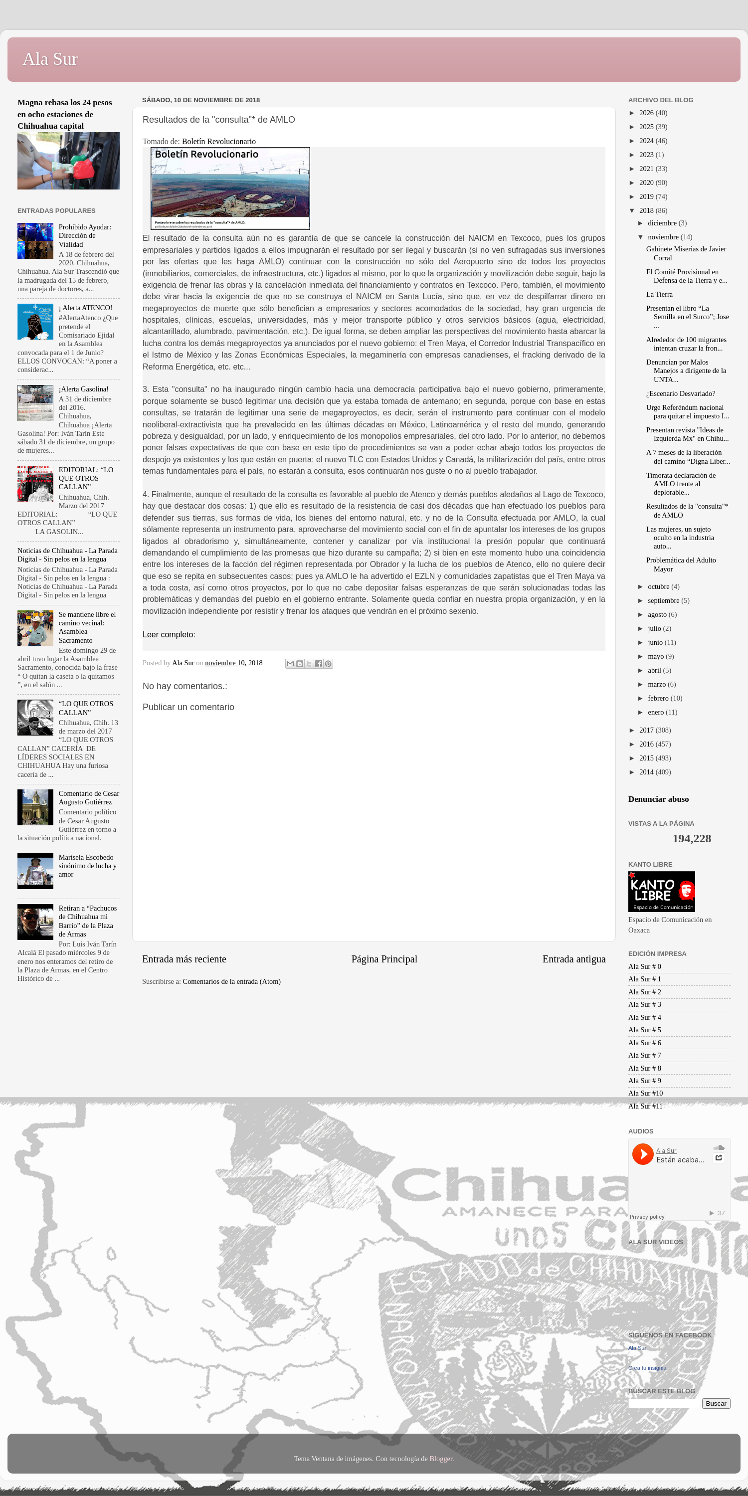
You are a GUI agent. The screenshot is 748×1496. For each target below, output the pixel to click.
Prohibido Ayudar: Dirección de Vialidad (85, 235)
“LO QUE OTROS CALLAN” (86, 708)
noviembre (664, 237)
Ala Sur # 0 (644, 966)
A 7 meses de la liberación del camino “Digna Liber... (688, 456)
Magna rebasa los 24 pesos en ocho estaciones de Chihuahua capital (64, 114)
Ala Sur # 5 (644, 1030)
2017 (647, 730)
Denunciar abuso (658, 799)
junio (656, 642)
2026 (647, 113)
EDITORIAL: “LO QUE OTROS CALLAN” (86, 478)
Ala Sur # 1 (644, 979)
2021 (647, 169)
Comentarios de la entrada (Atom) (232, 981)
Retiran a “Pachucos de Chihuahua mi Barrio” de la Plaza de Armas (88, 921)
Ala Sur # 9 (644, 1081)
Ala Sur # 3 (644, 1004)
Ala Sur (50, 59)
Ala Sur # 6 (644, 1043)
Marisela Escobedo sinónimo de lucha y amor (88, 866)
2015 (647, 758)
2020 (647, 183)
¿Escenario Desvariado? (681, 393)
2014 (647, 772)
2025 (647, 127)
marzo (658, 684)
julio (655, 628)
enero (657, 712)
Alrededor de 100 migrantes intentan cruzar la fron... (686, 344)
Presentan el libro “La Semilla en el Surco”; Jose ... (687, 317)
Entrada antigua (574, 958)
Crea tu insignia (647, 1368)
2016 (647, 744)
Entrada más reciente (184, 958)
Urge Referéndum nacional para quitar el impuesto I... (687, 411)
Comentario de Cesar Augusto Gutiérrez (89, 797)
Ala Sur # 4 (644, 1017)
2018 (647, 210)
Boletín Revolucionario (219, 141)
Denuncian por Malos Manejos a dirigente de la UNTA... (686, 370)
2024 (647, 141)
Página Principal (385, 958)
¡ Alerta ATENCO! (86, 308)
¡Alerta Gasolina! (84, 389)
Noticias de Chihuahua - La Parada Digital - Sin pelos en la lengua (67, 555)
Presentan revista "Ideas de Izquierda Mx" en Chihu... (687, 434)
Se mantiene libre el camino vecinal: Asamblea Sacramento (87, 627)
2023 (647, 155)
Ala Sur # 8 (644, 1068)
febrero (659, 698)
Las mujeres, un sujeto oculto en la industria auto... (680, 538)
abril (655, 670)
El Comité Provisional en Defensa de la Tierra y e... (687, 276)
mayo (657, 656)
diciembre (663, 223)
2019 (647, 196)
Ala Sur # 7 (644, 1055)
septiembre (665, 600)
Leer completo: (169, 634)
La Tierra (659, 294)
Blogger (440, 1459)
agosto (658, 614)
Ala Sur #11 (645, 1106)
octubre (660, 586)
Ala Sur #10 (645, 1093)
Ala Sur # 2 (644, 992)
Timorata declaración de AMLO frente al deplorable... (681, 484)
